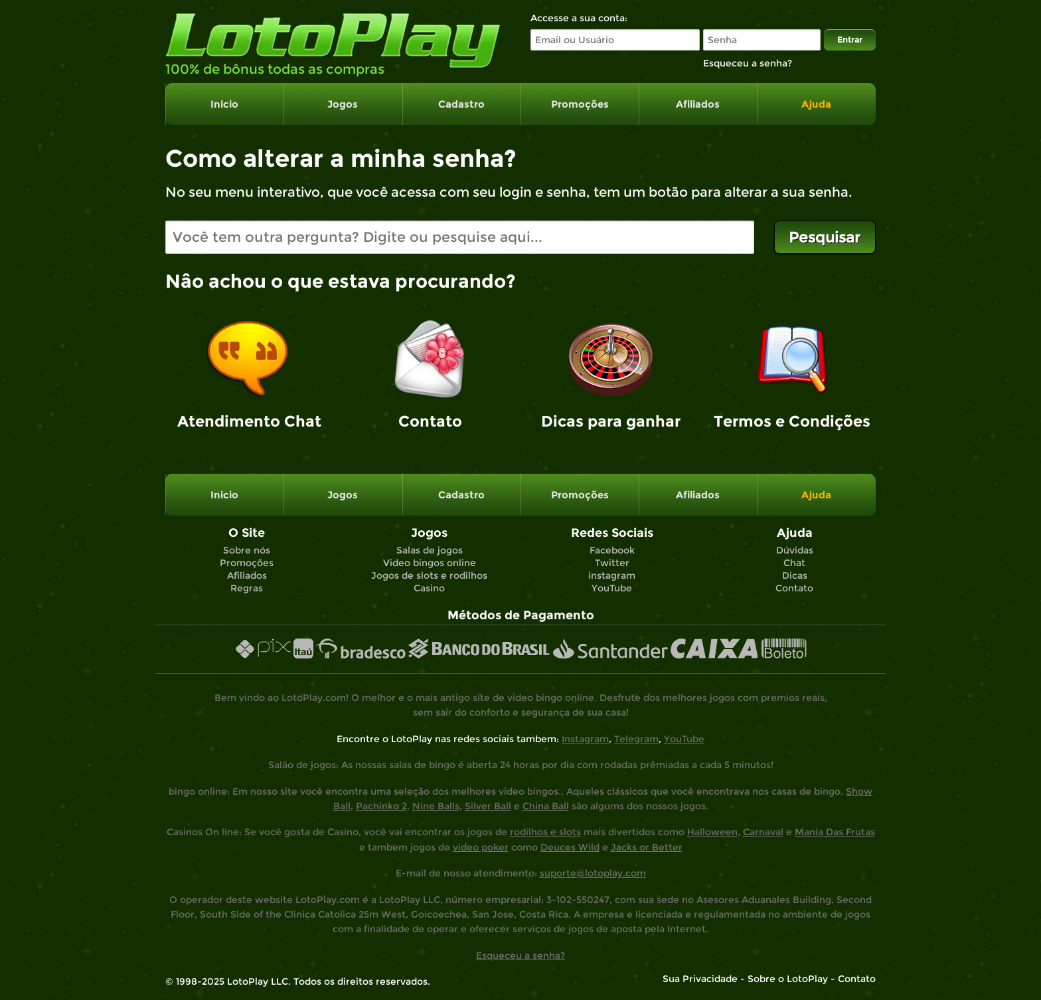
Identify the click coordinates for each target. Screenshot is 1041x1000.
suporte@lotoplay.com (593, 873)
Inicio (224, 104)
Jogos (342, 104)
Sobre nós (246, 550)
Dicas (794, 575)
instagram (611, 575)
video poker (481, 847)
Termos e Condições (792, 421)
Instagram (585, 739)
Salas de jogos (429, 550)
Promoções (580, 104)
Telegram (636, 739)
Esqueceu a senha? (520, 955)
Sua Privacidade (700, 979)
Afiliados (698, 104)
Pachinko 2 (381, 806)
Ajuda (816, 104)
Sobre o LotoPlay (788, 979)
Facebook (612, 550)
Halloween (712, 832)
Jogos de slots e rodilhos (429, 575)
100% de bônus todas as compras (274, 69)
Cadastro (461, 104)
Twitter (612, 562)
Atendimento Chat (249, 421)
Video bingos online (429, 562)
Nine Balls (435, 806)
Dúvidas (794, 550)
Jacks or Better (646, 847)
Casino (429, 588)
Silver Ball (488, 806)
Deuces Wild (570, 847)
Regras (246, 588)
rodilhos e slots (545, 832)
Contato (430, 421)
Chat (794, 562)
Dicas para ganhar (611, 421)
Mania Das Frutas (835, 832)
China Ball (545, 806)
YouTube (612, 588)
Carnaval (763, 832)
